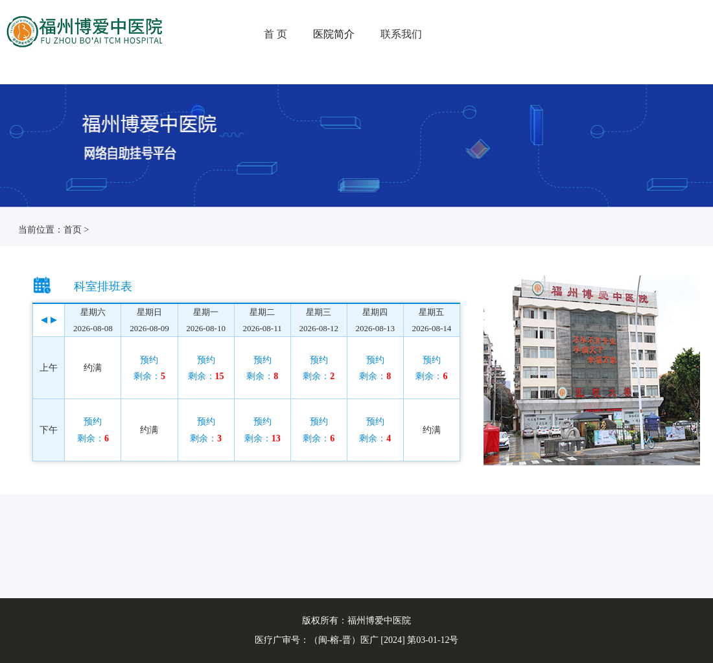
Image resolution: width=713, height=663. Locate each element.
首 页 (275, 34)
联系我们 (401, 34)
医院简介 (334, 34)
